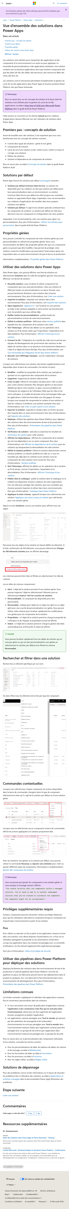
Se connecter (62, 3)
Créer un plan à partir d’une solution (40, 406)
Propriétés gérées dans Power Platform (46, 259)
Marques (42, 1201)
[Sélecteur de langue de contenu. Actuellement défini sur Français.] (10, 1179)
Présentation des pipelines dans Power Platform (23, 984)
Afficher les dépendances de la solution (41, 444)
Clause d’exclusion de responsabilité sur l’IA (21, 1191)
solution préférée (54, 321)
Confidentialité (31, 1194)
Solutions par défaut (12, 44)
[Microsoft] (34, 3)
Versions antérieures (47, 1191)
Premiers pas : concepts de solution (18, 40)
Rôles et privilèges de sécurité (37, 951)
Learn (5, 20)
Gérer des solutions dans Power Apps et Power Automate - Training (28, 1138)
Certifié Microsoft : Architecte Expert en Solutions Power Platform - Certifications (34, 1150)
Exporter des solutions (20, 416)
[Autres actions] (64, 20)
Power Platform (15, 20)
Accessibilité (29, 1201)
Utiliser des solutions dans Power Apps (19, 50)
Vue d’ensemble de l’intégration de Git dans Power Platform (33, 352)
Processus (37, 1056)
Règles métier (41, 1059)
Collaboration (18, 1194)
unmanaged (45, 180)
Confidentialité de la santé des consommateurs (22, 1198)
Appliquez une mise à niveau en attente (31, 497)
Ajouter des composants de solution (18, 870)
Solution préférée (28, 463)
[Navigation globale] (2, 3)
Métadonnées (35, 1050)
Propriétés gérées (11, 47)
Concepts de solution (38, 164)
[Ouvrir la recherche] (53, 3)
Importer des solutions (56, 302)
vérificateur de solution (17, 434)
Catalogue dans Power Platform (43, 491)
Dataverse (38, 20)
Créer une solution (55, 296)
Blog (6, 1194)
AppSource (29, 305)
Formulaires (46, 1053)
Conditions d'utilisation (13, 1201)
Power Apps (28, 20)
